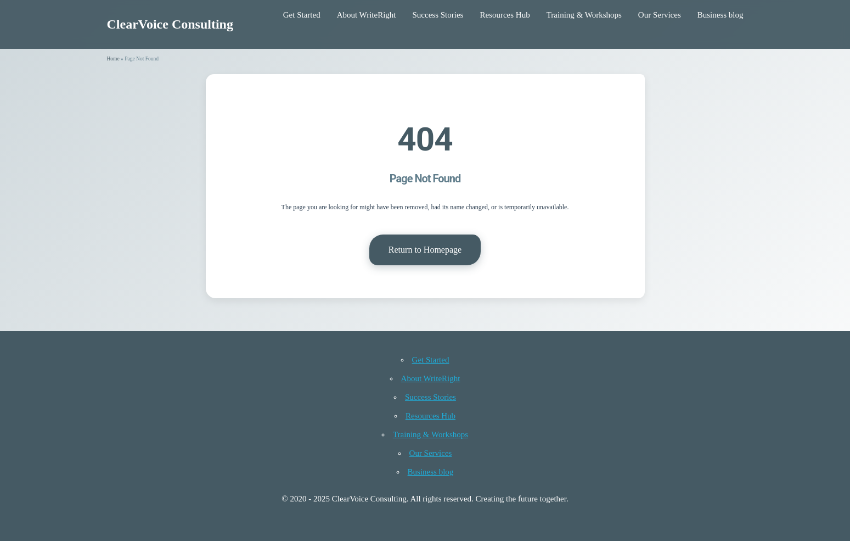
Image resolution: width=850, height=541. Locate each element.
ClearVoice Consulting (170, 24)
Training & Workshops (584, 14)
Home (113, 59)
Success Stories (438, 14)
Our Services (659, 14)
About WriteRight (366, 14)
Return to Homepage (425, 249)
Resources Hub (505, 14)
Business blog (720, 14)
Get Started (301, 14)
